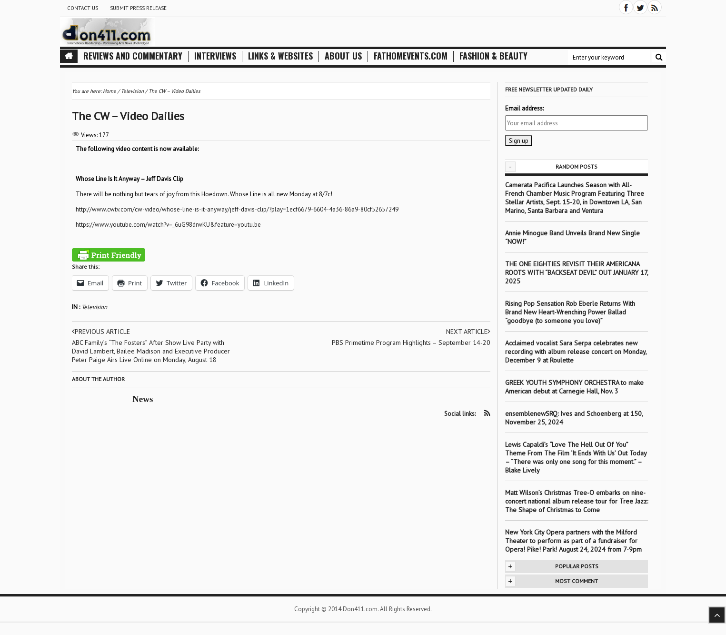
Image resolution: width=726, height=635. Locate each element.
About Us (343, 56)
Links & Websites (280, 56)
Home (109, 91)
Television (94, 307)
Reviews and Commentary (132, 56)
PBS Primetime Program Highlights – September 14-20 (411, 342)
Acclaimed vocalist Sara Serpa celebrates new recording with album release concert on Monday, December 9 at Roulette (575, 351)
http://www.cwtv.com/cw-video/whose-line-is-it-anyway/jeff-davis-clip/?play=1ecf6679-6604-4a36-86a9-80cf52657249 (237, 209)
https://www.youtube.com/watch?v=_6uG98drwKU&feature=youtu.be (168, 225)
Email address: (524, 108)
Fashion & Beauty (493, 56)
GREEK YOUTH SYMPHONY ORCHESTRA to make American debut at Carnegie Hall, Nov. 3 (574, 386)
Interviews (215, 56)
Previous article (101, 331)
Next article (468, 331)
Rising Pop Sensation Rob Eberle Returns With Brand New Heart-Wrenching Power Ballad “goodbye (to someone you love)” (570, 312)
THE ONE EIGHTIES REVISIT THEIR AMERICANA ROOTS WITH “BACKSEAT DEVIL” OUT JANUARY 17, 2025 (576, 272)
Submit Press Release (138, 8)
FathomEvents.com (411, 56)
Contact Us (82, 8)
